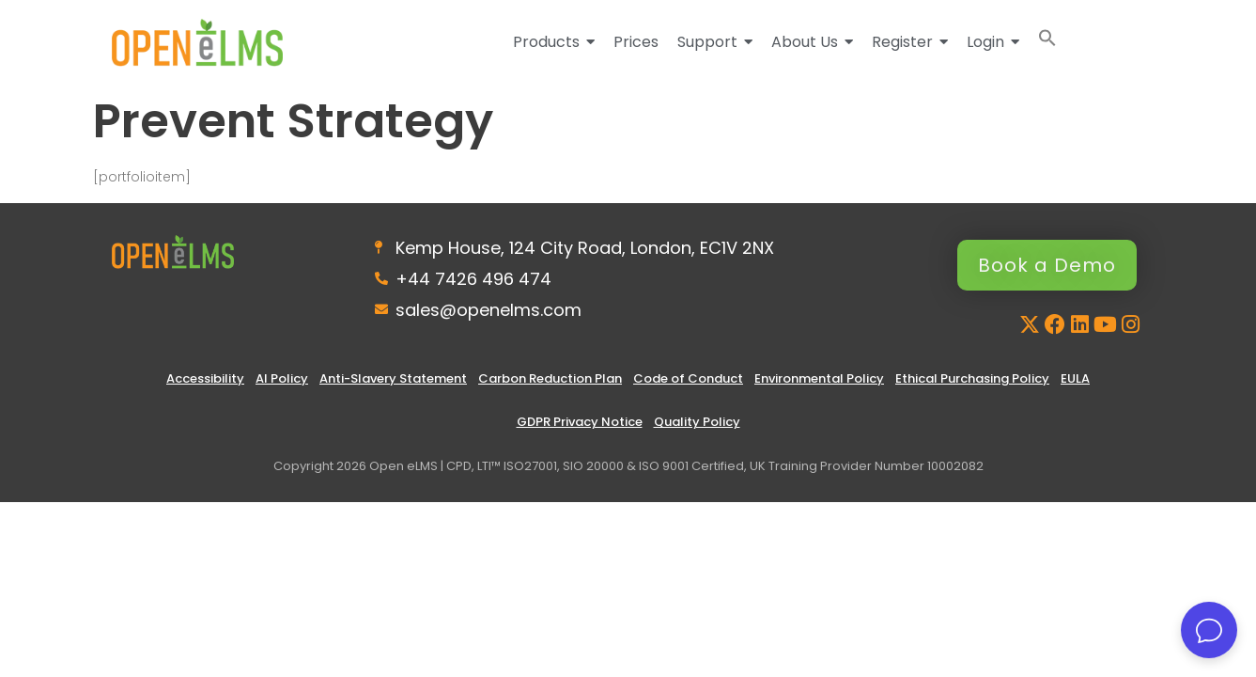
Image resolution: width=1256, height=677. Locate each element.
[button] (1047, 42)
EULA (1075, 378)
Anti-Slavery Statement (393, 378)
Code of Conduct (688, 378)
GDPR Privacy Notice (580, 422)
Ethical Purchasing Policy (972, 378)
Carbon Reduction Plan (550, 378)
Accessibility (205, 378)
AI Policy (282, 378)
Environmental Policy (819, 378)
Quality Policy (697, 422)
